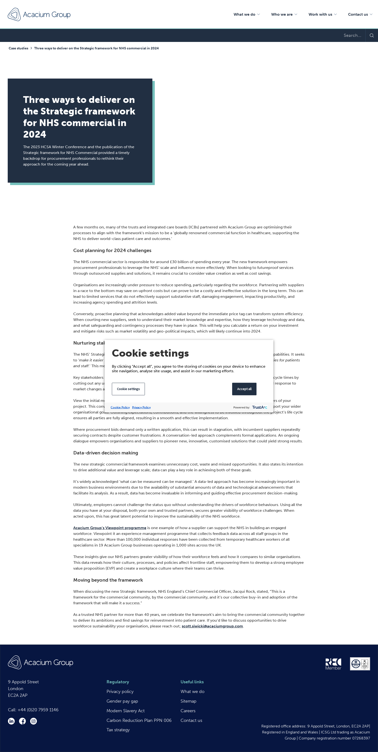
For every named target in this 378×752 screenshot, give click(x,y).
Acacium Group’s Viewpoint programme (109, 528)
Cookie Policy (120, 407)
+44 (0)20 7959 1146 (38, 709)
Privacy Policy (141, 407)
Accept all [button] (244, 388)
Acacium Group (39, 14)
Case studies (18, 48)
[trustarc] (259, 407)
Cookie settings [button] (128, 388)
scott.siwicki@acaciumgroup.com (212, 626)
